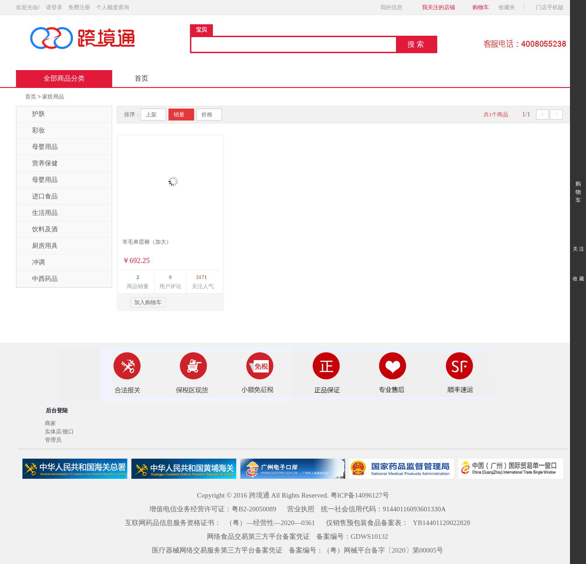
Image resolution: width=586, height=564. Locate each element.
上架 (151, 114)
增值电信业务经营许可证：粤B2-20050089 (213, 509)
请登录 (54, 7)
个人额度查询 (112, 7)
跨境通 (259, 495)
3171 (201, 277)
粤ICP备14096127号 (360, 495)
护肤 (33, 114)
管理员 (53, 440)
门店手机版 (552, 7)
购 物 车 (578, 183)
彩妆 (33, 130)
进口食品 (39, 196)
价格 (206, 114)
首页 (141, 78)
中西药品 (39, 279)
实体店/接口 (59, 431)
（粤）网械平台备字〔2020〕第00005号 (383, 550)
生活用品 (39, 213)
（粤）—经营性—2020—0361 (270, 522)
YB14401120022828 (441, 522)
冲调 (33, 262)
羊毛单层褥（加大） (147, 242)
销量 (179, 114)
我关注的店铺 (438, 7)
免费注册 (79, 7)
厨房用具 (39, 246)
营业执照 (301, 509)
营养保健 (39, 163)
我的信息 (394, 7)
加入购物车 (148, 302)
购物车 (480, 7)
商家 (50, 423)
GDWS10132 (369, 536)
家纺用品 (53, 96)
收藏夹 (510, 7)
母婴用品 (39, 147)
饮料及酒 (39, 229)
